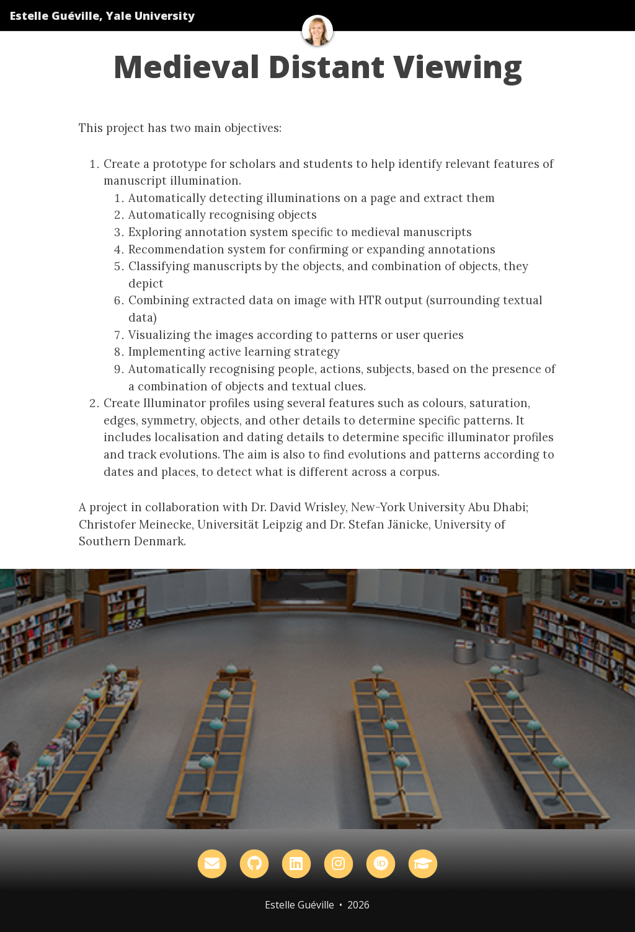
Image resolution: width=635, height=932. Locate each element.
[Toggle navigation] (609, 15)
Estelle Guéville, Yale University (102, 15)
